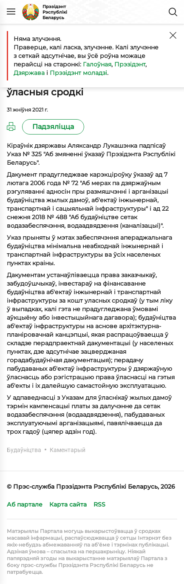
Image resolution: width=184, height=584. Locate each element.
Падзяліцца (53, 127)
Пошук (172, 12)
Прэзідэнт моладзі (78, 73)
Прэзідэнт (129, 64)
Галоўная (97, 64)
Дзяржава (29, 73)
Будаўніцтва (24, 450)
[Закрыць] (173, 35)
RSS (99, 504)
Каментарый (67, 450)
